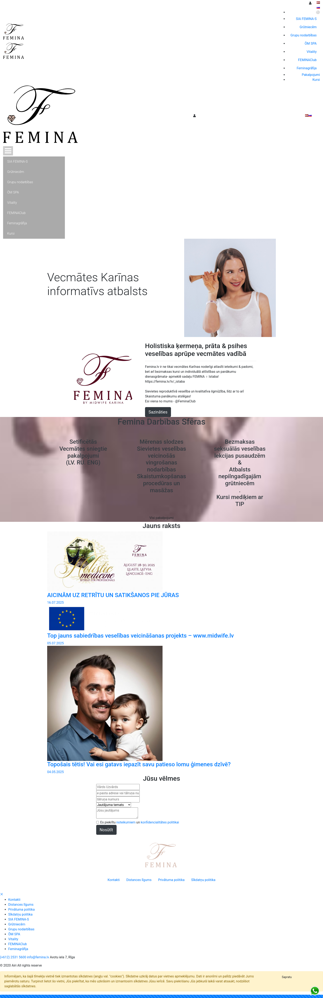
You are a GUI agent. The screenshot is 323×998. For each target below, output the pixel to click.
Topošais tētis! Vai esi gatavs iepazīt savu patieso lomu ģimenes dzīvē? (139, 764)
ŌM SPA (14, 934)
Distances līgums (20, 905)
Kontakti (14, 900)
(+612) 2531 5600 (13, 957)
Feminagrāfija (18, 949)
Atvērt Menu (8, 150)
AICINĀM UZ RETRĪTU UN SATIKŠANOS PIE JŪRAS (113, 595)
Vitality (13, 939)
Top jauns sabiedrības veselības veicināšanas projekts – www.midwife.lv (140, 635)
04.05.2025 (55, 772)
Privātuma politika (21, 909)
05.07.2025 (55, 643)
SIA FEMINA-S (18, 919)
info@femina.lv (38, 957)
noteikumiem (126, 822)
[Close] (287, 977)
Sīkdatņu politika (20, 914)
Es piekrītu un (139, 822)
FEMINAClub (17, 944)
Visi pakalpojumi (161, 518)
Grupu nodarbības (21, 929)
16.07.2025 (55, 602)
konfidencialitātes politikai (160, 822)
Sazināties (158, 412)
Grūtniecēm (16, 924)
